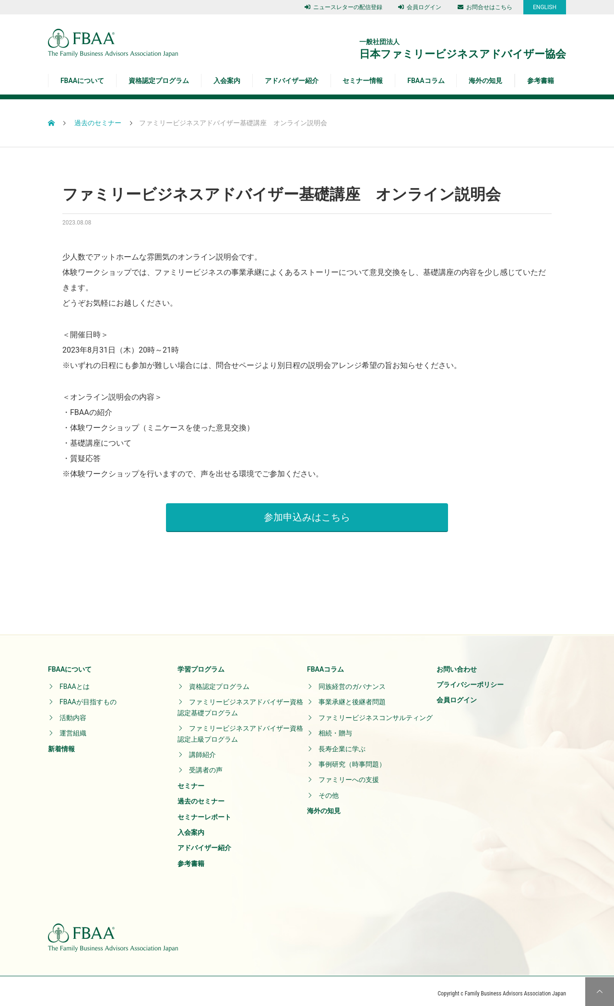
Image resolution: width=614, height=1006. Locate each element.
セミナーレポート (204, 812)
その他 (329, 790)
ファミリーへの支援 (349, 775)
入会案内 (226, 80)
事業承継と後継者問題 (352, 697)
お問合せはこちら (485, 7)
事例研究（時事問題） (352, 759)
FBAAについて (82, 80)
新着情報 (61, 743)
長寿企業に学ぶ (342, 743)
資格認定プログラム (159, 80)
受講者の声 (206, 765)
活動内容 (72, 712)
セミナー (190, 780)
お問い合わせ (457, 664)
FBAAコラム (425, 80)
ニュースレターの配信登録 (343, 7)
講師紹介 (202, 750)
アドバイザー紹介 (292, 80)
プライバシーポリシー (470, 680)
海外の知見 (485, 80)
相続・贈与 (335, 728)
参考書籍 (540, 80)
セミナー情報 (362, 80)
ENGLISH (544, 7)
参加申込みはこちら (307, 512)
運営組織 (72, 728)
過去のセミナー (200, 796)
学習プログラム (200, 664)
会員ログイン (419, 7)
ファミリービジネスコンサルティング (376, 712)
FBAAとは (74, 682)
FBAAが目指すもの (88, 697)
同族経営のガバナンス (352, 682)
